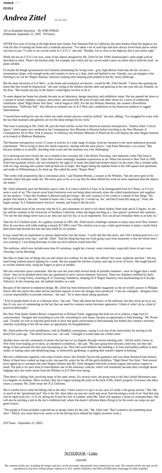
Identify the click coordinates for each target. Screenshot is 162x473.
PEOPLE (8, 8)
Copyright (81, 459)
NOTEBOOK (75, 453)
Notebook (8, 2)
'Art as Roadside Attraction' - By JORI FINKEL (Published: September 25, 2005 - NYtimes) (81, 222)
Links (93, 453)
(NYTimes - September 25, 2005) (23, 423)
